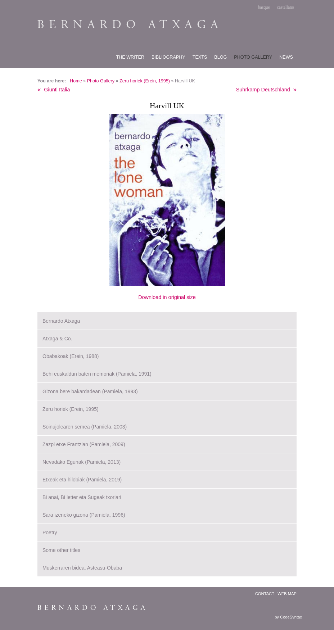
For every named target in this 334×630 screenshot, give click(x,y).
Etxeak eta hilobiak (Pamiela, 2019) (82, 479)
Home (76, 80)
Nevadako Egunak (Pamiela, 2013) (81, 462)
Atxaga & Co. (57, 338)
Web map (287, 594)
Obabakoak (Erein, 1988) (70, 356)
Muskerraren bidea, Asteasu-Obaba (82, 568)
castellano (285, 7)
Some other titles (61, 550)
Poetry (49, 532)
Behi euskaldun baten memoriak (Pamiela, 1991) (97, 374)
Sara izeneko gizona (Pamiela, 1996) (83, 515)
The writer (130, 57)
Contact (264, 594)
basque (264, 7)
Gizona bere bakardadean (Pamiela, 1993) (90, 391)
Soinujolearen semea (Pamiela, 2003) (84, 427)
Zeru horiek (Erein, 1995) (144, 80)
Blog (220, 57)
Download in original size (167, 297)
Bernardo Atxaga (61, 321)
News (286, 57)
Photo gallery (253, 57)
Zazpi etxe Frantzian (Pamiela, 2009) (83, 444)
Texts (200, 57)
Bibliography (168, 57)
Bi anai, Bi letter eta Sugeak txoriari (81, 497)
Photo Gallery (100, 80)
